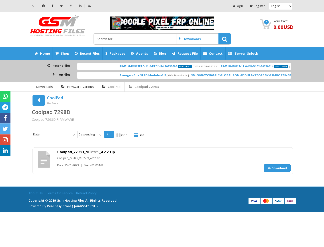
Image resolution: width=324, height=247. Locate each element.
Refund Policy (86, 193)
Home (42, 53)
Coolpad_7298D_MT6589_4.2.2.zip (86, 151)
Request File (185, 53)
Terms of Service (60, 193)
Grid (122, 135)
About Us (36, 193)
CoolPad (111, 86)
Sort (109, 134)
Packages (115, 53)
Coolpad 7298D (144, 86)
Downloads (44, 86)
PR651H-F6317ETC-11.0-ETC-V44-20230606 (154, 66)
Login (238, 6)
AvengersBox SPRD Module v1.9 (149, 75)
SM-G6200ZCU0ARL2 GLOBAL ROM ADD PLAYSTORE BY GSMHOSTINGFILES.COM (254, 75)
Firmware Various (77, 86)
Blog (160, 53)
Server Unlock (243, 53)
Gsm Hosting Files (70, 200)
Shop (62, 53)
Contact (213, 53)
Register (257, 6)
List (139, 135)
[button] (224, 38)
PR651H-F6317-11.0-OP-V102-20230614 (253, 66)
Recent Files (87, 53)
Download (277, 168)
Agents (139, 53)
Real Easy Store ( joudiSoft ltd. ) (72, 206)
